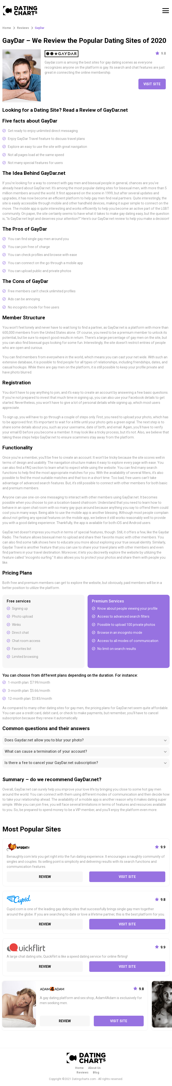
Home (79, 1068)
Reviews (83, 1072)
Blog (96, 1072)
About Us (94, 1068)
